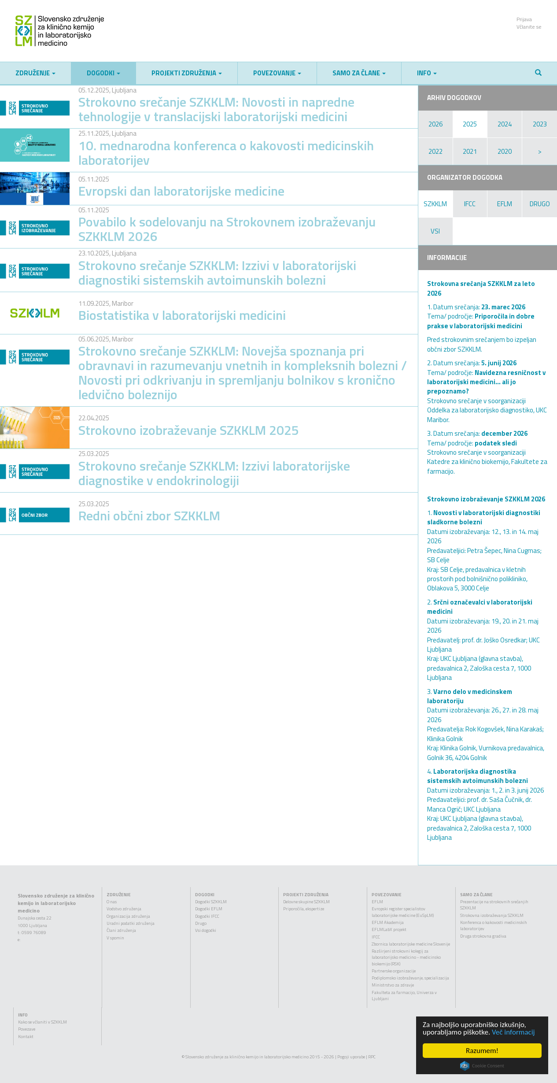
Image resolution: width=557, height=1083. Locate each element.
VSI (435, 231)
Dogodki (103, 73)
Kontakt (25, 1036)
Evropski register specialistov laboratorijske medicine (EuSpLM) (403, 911)
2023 (540, 124)
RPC (372, 1056)
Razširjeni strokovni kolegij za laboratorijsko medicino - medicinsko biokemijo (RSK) (406, 957)
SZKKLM (435, 204)
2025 (470, 124)
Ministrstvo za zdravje (393, 985)
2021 (470, 151)
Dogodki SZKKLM (211, 901)
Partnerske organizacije (394, 971)
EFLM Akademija (388, 922)
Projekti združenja (186, 73)
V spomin (115, 938)
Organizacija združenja (128, 916)
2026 (435, 124)
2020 (505, 151)
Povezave (26, 1029)
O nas (112, 901)
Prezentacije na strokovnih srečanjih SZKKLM (494, 904)
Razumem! (482, 1050)
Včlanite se (529, 26)
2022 (435, 151)
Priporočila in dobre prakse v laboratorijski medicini (481, 320)
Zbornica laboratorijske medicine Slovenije (411, 944)
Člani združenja (121, 930)
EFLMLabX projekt (389, 929)
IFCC (470, 204)
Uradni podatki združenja (131, 923)
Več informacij (513, 1032)
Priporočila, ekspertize (303, 908)
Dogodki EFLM (208, 908)
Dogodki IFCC (207, 916)
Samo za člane (359, 73)
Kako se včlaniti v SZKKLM (42, 1022)
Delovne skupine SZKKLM (306, 901)
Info (427, 73)
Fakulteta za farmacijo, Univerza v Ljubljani (404, 995)
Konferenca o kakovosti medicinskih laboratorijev (493, 925)
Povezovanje (277, 73)
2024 (505, 124)
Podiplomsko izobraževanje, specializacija (410, 978)
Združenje (35, 73)
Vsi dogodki (205, 930)
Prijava (524, 19)
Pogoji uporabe (351, 1056)
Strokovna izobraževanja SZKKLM (492, 915)
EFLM (504, 204)
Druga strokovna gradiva (483, 936)
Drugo (201, 923)
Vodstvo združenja (124, 908)
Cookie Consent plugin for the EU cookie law (482, 1066)
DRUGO (540, 204)
